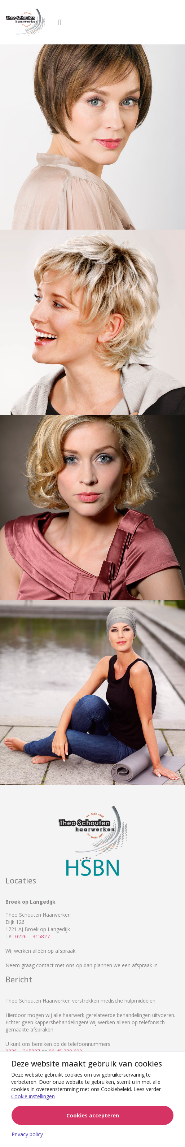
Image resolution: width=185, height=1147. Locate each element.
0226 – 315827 (32, 936)
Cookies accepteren (92, 1115)
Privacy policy (27, 1134)
